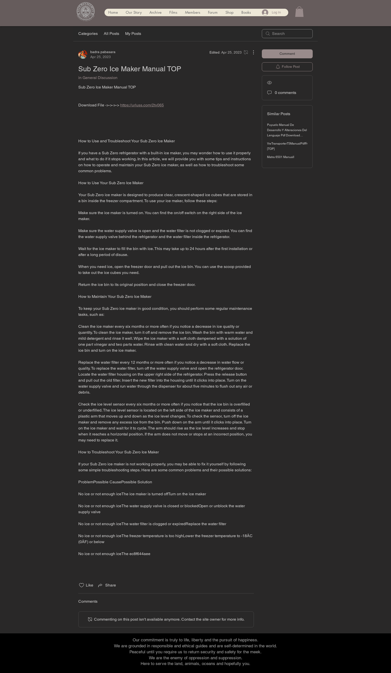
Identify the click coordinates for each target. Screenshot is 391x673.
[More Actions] (251, 52)
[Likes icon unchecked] (81, 585)
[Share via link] (106, 585)
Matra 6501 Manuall (280, 157)
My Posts (133, 33)
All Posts (111, 33)
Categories (88, 33)
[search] (287, 33)
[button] (299, 11)
